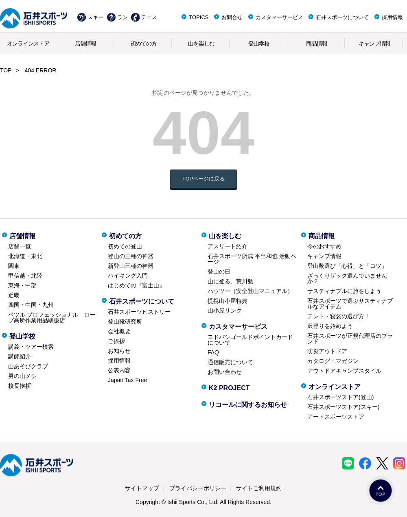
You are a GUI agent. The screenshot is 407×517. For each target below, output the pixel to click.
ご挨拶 (116, 341)
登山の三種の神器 (130, 256)
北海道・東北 (25, 256)
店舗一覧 (19, 246)
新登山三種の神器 (130, 266)
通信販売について (230, 362)
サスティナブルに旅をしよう (344, 291)
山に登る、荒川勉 (230, 281)
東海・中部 (22, 285)
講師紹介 (19, 356)
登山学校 (258, 43)
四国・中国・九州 (31, 305)
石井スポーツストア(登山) (340, 397)
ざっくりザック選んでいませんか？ (347, 278)
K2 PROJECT (229, 387)
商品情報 (316, 43)
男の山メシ (22, 376)
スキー (95, 17)
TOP (6, 70)
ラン (122, 17)
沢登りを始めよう (330, 326)
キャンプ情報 (374, 43)
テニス (149, 17)
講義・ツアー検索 (31, 346)
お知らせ (119, 351)
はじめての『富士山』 (136, 285)
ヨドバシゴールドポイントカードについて (250, 340)
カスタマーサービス (279, 17)
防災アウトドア (327, 351)
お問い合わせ (225, 372)
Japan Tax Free (127, 380)
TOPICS (198, 17)
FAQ (213, 352)
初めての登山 (125, 246)
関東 (14, 266)
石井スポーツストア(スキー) (343, 407)
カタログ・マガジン (333, 361)
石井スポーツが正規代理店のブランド (350, 338)
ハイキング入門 (128, 275)
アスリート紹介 (227, 246)
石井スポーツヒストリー (139, 311)
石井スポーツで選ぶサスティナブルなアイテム (350, 304)
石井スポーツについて (342, 17)
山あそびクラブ (28, 366)
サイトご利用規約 (259, 488)
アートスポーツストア (335, 416)
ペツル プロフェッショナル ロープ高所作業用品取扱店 (51, 317)
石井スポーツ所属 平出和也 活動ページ (252, 259)
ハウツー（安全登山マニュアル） (250, 291)
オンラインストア (28, 43)
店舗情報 (85, 43)
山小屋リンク (225, 310)
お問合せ (232, 17)
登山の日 (219, 271)
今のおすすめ (324, 246)
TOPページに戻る (203, 179)
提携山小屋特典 (227, 301)
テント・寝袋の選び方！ (338, 316)
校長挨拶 (19, 385)
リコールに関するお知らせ (248, 404)
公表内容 (119, 370)
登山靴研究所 (125, 321)
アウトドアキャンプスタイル (344, 370)
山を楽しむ (201, 43)
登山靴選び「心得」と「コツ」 (347, 266)
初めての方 (143, 43)
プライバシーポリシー (197, 488)
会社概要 (119, 331)
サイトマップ (142, 488)
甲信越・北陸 (25, 275)
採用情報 (392, 17)
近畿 (14, 295)
